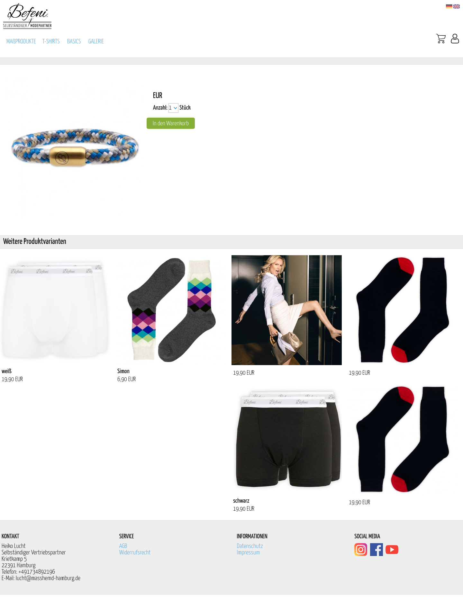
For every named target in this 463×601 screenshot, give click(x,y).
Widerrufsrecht (135, 553)
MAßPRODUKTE (21, 42)
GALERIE (96, 42)
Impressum (248, 553)
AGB (123, 546)
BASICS (74, 42)
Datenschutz (250, 546)
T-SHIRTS (51, 42)
